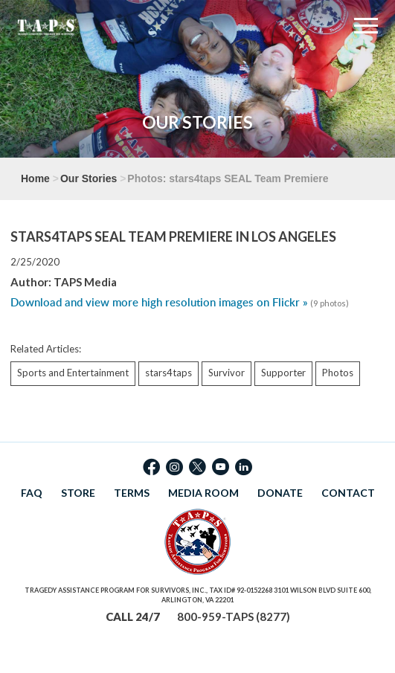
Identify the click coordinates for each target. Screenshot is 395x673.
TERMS (132, 492)
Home (35, 178)
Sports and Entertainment (73, 373)
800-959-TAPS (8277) (233, 616)
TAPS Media (85, 282)
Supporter (283, 373)
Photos (337, 373)
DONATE (280, 492)
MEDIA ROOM (203, 492)
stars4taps (168, 373)
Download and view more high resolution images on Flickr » (159, 302)
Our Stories (88, 178)
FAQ (31, 492)
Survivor (226, 373)
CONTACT (348, 492)
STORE (78, 492)
